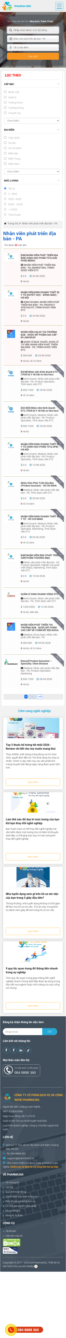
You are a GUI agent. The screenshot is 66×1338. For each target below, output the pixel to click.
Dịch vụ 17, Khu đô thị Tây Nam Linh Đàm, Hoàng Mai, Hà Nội (32, 1147)
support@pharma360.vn (20, 1158)
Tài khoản (9, 1231)
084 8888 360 (25, 1072)
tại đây (54, 1166)
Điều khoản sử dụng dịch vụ (19, 1201)
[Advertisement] (33, 1304)
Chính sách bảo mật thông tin (20, 1196)
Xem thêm (33, 782)
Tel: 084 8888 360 (16, 1153)
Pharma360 (40, 1262)
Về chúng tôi (11, 1182)
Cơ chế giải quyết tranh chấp (19, 1206)
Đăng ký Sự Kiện (13, 1215)
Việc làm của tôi (13, 1235)
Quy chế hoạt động (14, 1191)
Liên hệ (8, 1187)
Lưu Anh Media (25, 1266)
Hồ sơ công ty (11, 1210)
